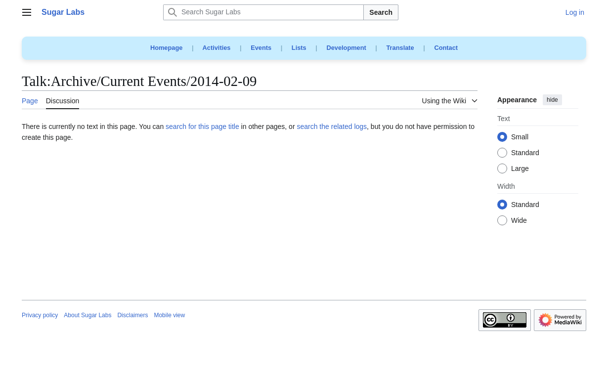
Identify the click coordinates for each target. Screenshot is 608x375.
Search (380, 12)
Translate (400, 47)
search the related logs (332, 126)
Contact (446, 47)
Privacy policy (40, 315)
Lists (299, 47)
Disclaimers (132, 315)
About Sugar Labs (87, 315)
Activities (217, 47)
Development (346, 47)
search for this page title (202, 126)
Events (261, 47)
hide (552, 99)
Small (519, 137)
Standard (525, 153)
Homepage (166, 47)
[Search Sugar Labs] (263, 12)
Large (520, 169)
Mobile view (169, 315)
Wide (519, 221)
